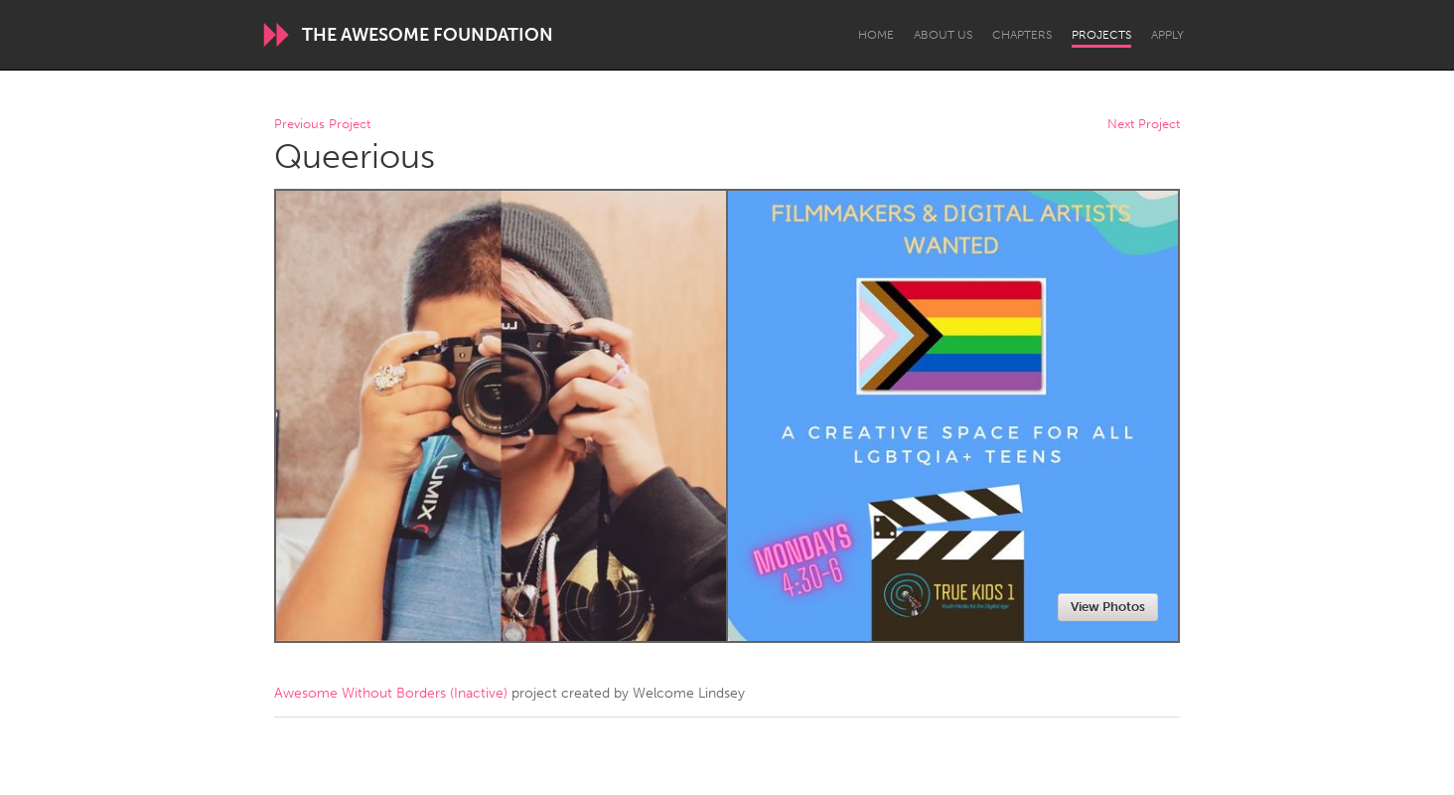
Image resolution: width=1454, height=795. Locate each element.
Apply (1167, 35)
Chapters (1022, 35)
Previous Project (322, 124)
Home (876, 35)
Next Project (1143, 124)
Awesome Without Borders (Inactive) (391, 693)
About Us (943, 35)
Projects (1101, 35)
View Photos (1108, 606)
